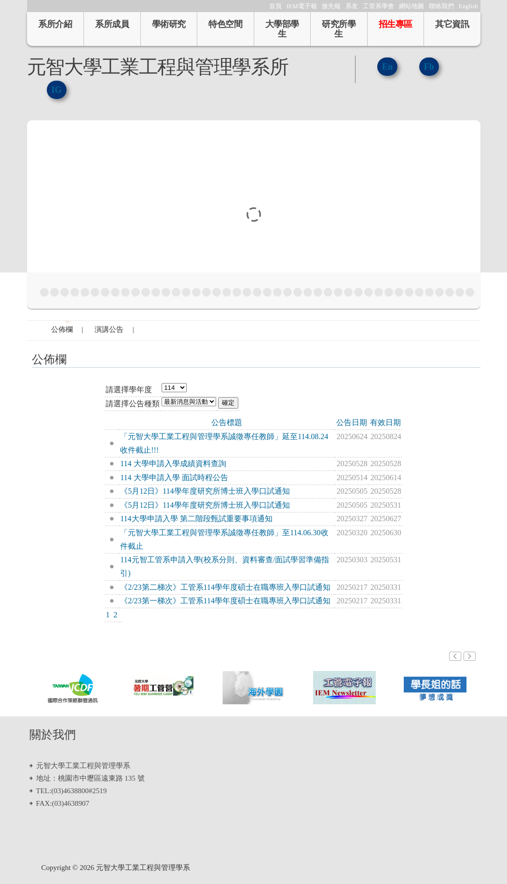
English (468, 6)
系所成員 (112, 24)
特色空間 (225, 24)
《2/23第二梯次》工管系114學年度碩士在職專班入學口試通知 (225, 587)
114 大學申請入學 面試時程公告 (174, 477)
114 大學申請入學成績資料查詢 (173, 463)
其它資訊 (452, 24)
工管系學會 (378, 6)
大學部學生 (282, 29)
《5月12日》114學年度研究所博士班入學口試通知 (204, 491)
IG (57, 90)
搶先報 (331, 6)
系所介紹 (55, 24)
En (387, 66)
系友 (351, 6)
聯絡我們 (441, 6)
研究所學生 (339, 29)
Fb (429, 66)
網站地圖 (411, 6)
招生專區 (395, 24)
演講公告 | (114, 329)
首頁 (275, 6)
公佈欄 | (67, 329)
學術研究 (169, 24)
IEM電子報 (302, 6)
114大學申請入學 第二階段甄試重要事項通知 (196, 518)
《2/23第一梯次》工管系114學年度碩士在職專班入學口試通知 (225, 601)
